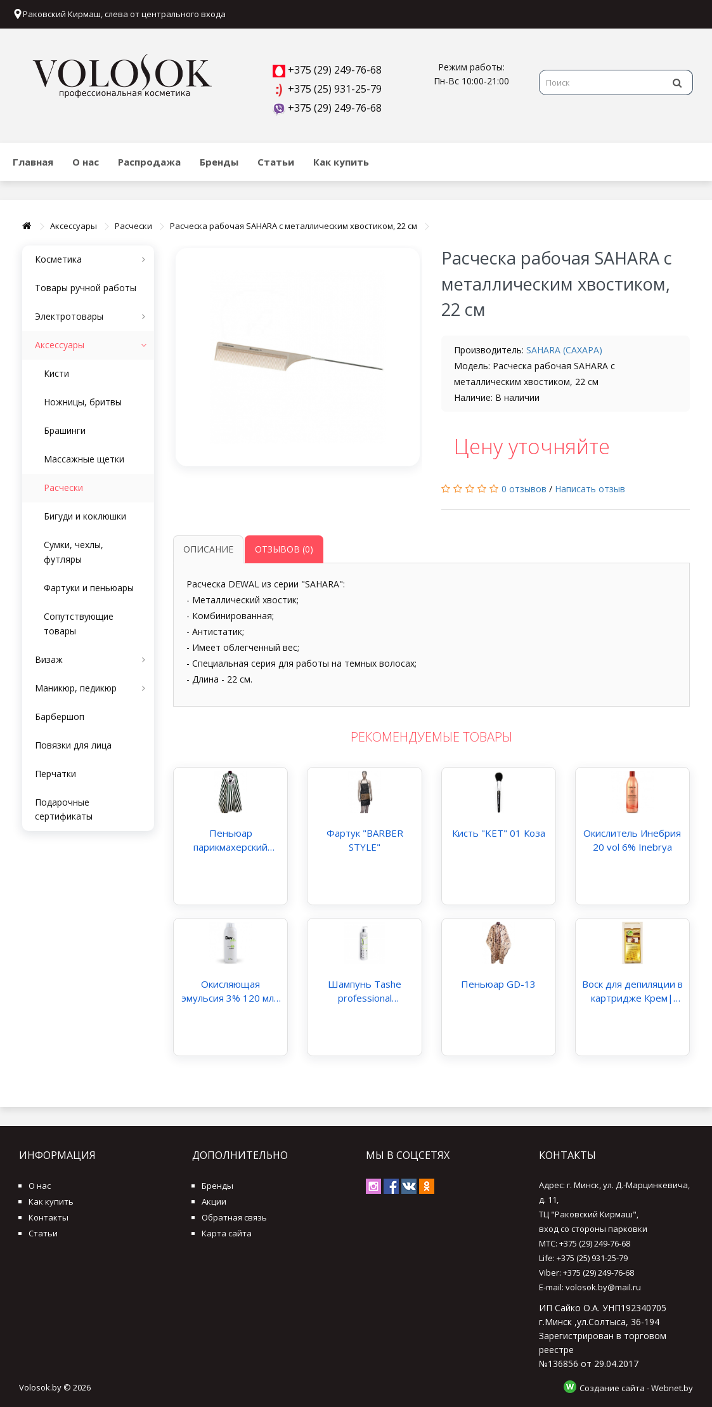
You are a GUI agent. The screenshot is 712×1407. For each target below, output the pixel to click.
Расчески (133, 226)
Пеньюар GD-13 (498, 984)
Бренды (219, 161)
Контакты (48, 1217)
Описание (208, 549)
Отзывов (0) (284, 549)
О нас (85, 161)
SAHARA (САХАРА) (564, 350)
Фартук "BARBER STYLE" (365, 840)
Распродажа (149, 161)
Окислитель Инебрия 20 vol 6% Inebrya (632, 840)
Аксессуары (73, 226)
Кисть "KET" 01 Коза (498, 833)
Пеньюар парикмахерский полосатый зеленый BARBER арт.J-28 (230, 840)
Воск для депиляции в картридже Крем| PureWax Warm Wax (632, 991)
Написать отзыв (590, 489)
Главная (33, 161)
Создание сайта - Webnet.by (636, 1388)
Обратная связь (234, 1217)
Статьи (275, 161)
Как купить (341, 161)
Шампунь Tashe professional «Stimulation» (364, 991)
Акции (214, 1201)
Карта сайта (227, 1233)
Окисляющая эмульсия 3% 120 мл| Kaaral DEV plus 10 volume (230, 991)
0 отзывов (524, 489)
